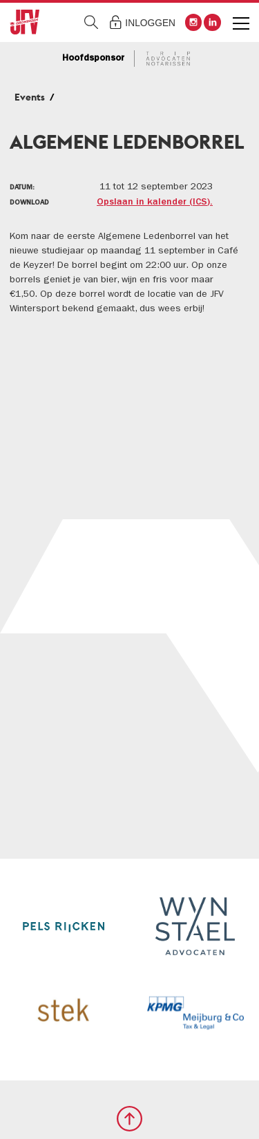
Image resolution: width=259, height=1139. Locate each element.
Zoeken (91, 22)
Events (30, 97)
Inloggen (150, 23)
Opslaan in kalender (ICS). (155, 202)
